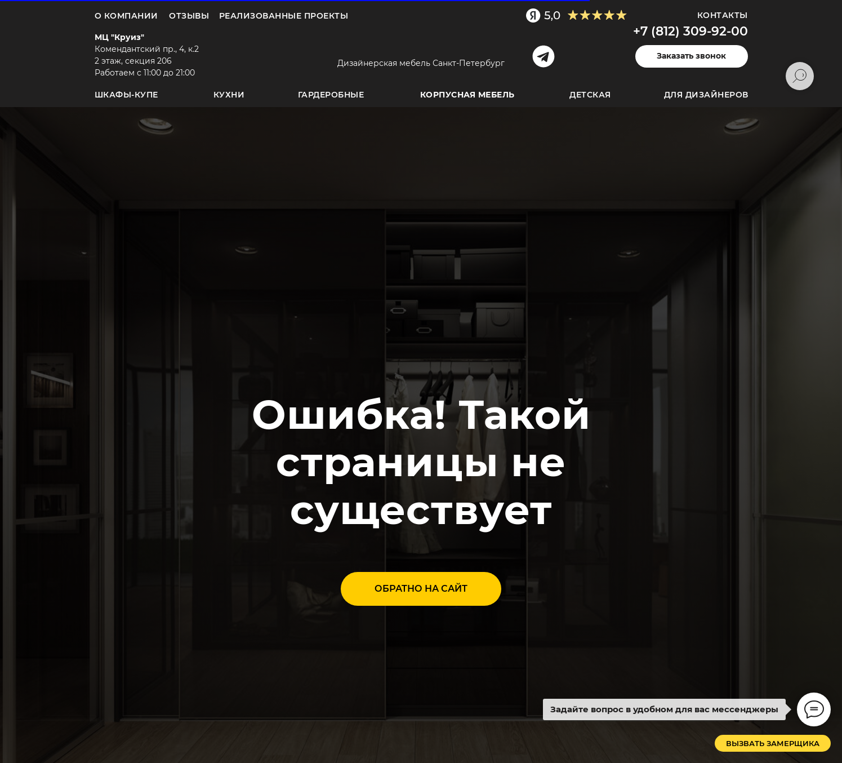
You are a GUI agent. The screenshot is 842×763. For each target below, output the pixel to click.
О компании (126, 16)
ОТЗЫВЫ (189, 16)
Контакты (722, 15)
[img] (419, 45)
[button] (691, 56)
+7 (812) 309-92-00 (690, 31)
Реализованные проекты (284, 16)
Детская (590, 95)
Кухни (229, 95)
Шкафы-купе (126, 95)
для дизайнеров (706, 95)
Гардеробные (331, 95)
